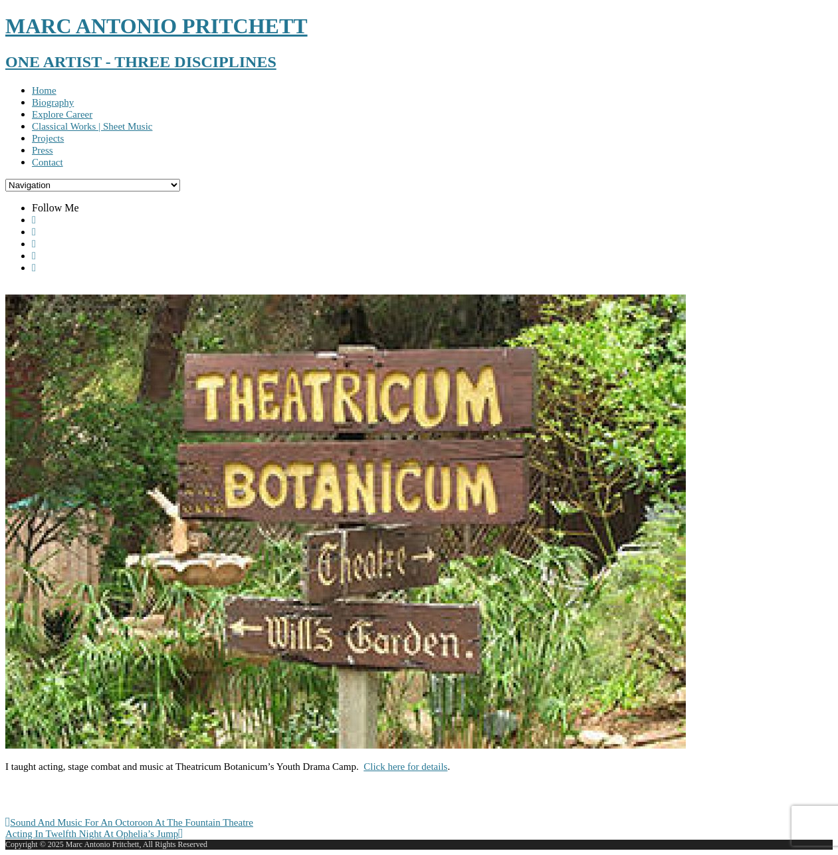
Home (44, 90)
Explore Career (62, 114)
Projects (48, 138)
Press (42, 150)
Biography (53, 102)
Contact (47, 162)
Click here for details (405, 766)
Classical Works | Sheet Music (92, 126)
